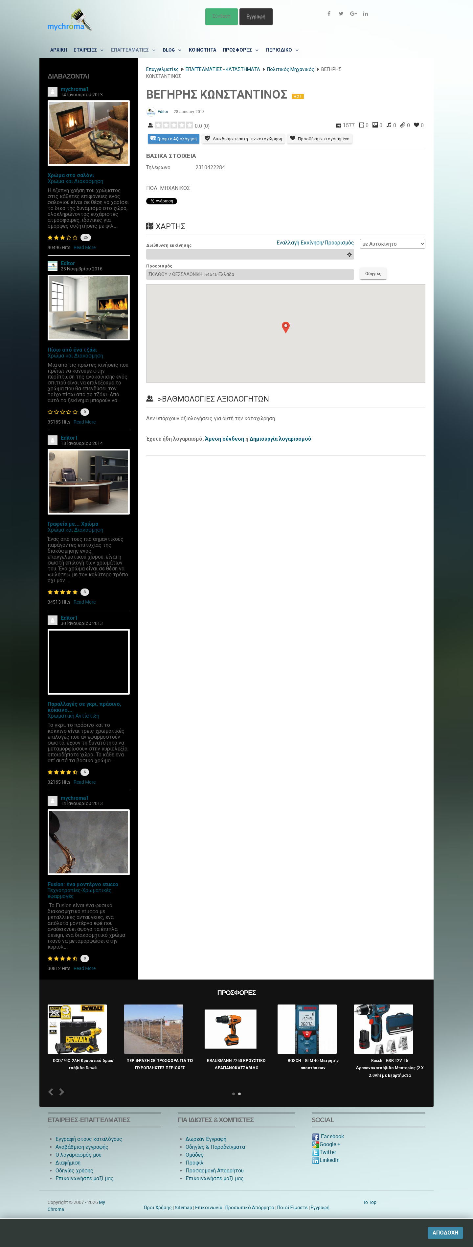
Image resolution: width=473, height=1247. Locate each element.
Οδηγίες (373, 273)
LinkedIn (326, 1160)
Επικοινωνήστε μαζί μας (85, 1178)
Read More (85, 247)
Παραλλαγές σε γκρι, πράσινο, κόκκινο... (84, 707)
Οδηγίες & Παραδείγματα (215, 1147)
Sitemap (183, 1208)
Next (60, 1092)
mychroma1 (75, 89)
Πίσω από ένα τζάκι (72, 350)
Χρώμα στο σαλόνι (71, 175)
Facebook (328, 1136)
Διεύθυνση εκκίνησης (169, 245)
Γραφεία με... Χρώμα (73, 524)
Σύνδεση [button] (222, 16)
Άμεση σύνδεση (224, 439)
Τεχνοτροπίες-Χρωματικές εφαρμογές (80, 893)
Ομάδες (195, 1155)
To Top (369, 1202)
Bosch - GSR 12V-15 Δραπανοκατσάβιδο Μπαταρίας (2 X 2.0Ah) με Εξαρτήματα (390, 1068)
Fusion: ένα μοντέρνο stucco (83, 884)
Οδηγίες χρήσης (74, 1170)
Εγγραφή (256, 16)
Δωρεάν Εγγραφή (206, 1139)
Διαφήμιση (68, 1163)
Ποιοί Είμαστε (292, 1208)
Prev (52, 1092)
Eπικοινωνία (208, 1208)
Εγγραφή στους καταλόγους (89, 1139)
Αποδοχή (445, 1233)
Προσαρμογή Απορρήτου (215, 1170)
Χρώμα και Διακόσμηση (75, 181)
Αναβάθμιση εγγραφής (82, 1147)
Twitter (324, 1152)
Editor (68, 263)
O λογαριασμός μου (78, 1155)
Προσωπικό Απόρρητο (249, 1208)
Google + (326, 1144)
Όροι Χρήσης (158, 1208)
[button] (286, 328)
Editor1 (69, 438)
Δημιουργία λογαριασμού (280, 439)
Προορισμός (159, 266)
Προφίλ (195, 1163)
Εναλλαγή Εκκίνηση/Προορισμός (315, 243)
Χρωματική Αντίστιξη (73, 716)
